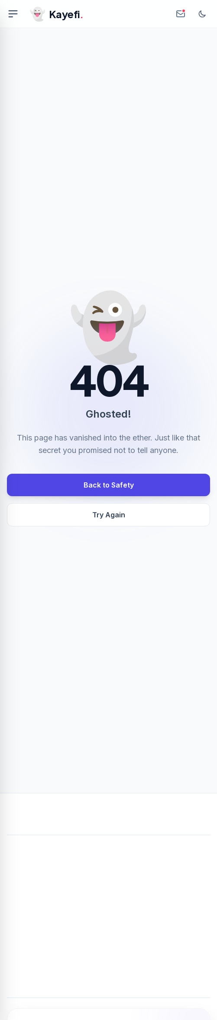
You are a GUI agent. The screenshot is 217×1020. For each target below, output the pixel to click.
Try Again (108, 514)
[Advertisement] (108, 906)
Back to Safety (109, 485)
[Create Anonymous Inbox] (180, 13)
